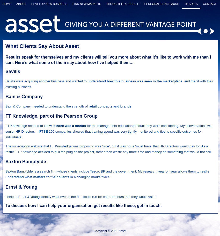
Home (7, 3)
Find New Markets (86, 3)
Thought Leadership (122, 3)
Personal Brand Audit (162, 3)
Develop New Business (49, 3)
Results (191, 3)
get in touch (148, 205)
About (21, 3)
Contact (209, 3)
